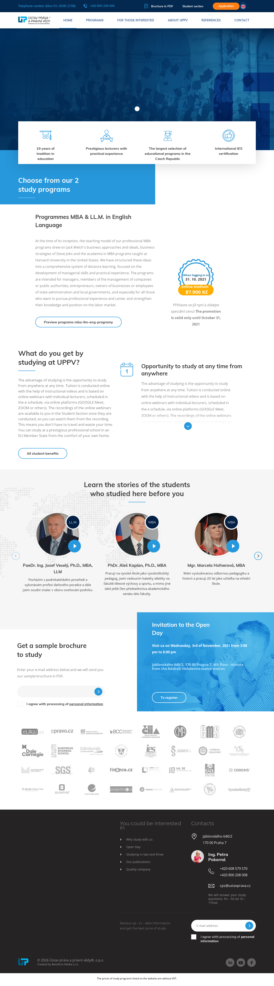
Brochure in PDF (158, 6)
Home (67, 20)
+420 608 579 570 (233, 868)
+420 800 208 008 (99, 6)
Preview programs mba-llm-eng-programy (78, 322)
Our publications (138, 862)
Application (226, 6)
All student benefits (43, 453)
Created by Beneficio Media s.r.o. (58, 964)
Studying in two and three (145, 854)
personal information (86, 704)
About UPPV (178, 20)
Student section (192, 6)
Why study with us (139, 839)
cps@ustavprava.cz (235, 885)
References (211, 20)
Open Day (133, 847)
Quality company (138, 869)
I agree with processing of (65, 704)
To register (169, 697)
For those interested (135, 20)
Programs (95, 20)
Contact (241, 20)
